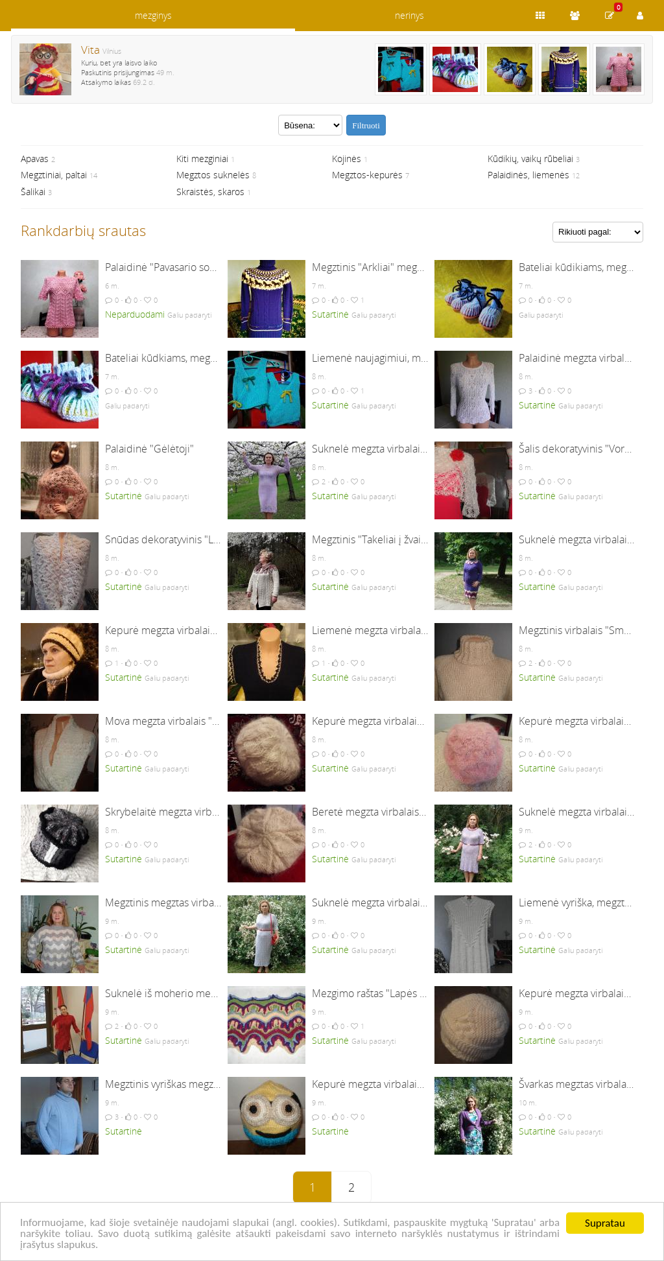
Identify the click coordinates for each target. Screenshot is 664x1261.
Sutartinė (330, 314)
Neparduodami (135, 314)
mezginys (153, 15)
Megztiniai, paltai (54, 175)
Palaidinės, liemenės (528, 175)
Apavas (35, 158)
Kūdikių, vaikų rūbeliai (530, 158)
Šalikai (33, 191)
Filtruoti (366, 125)
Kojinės (346, 158)
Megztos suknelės (213, 175)
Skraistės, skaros (210, 191)
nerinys (409, 15)
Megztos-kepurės (367, 175)
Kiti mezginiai (202, 158)
